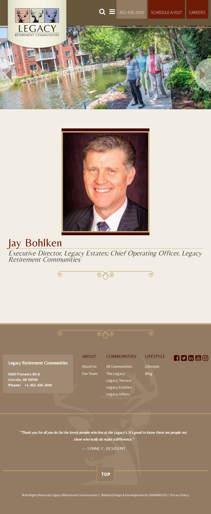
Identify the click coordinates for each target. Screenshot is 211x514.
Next (194, 67)
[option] (105, 67)
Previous (16, 67)
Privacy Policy (179, 495)
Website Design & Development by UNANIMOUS (133, 495)
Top (105, 474)
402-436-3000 (131, 12)
